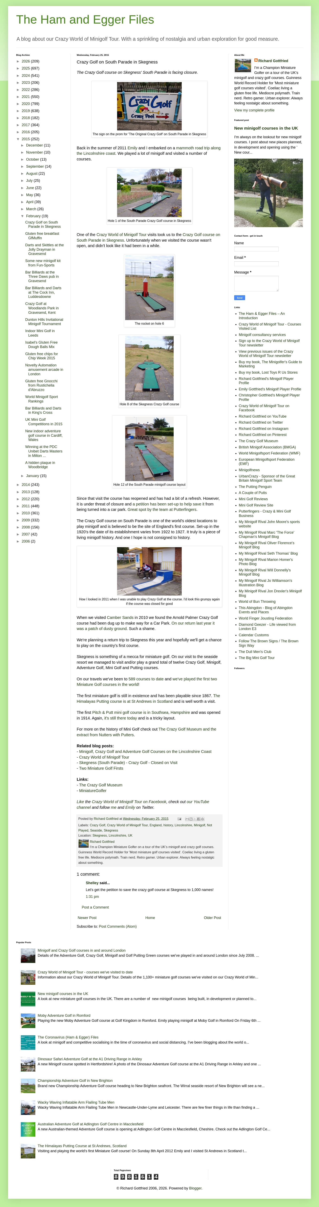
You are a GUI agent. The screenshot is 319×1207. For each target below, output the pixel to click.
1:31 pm (92, 897)
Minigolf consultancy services (262, 335)
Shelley (92, 883)
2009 (26, 520)
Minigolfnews (249, 470)
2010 (26, 513)
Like (80, 801)
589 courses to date (146, 679)
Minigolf (199, 825)
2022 (26, 90)
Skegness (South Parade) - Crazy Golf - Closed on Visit (128, 762)
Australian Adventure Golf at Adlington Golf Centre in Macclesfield (90, 1124)
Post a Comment (95, 907)
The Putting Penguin (255, 487)
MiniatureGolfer (92, 790)
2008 (26, 527)
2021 (26, 97)
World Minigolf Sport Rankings (41, 399)
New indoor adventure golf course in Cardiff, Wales (44, 435)
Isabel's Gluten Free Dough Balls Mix (41, 344)
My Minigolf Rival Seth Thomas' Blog (268, 553)
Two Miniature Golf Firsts (101, 768)
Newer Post (87, 918)
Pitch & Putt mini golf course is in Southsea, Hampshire (141, 712)
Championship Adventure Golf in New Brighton (75, 1081)
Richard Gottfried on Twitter (261, 422)
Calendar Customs (254, 635)
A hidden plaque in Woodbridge (40, 465)
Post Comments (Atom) (118, 926)
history (168, 825)
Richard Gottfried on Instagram (264, 429)
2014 (26, 485)
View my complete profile (254, 110)
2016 (26, 132)
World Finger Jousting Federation (266, 618)
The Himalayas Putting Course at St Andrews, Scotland (82, 1146)
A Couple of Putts (253, 493)
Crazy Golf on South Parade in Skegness (43, 224)
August (32, 174)
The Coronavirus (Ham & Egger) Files (68, 1037)
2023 (26, 83)
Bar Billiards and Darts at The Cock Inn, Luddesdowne (43, 292)
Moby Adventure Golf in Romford (64, 1016)
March (31, 209)
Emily (132, 148)
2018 (26, 118)
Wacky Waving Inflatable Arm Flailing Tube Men (76, 1102)
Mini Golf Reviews (253, 499)
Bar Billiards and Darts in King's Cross (43, 410)
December (35, 145)
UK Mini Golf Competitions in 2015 (43, 422)
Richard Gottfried (273, 61)
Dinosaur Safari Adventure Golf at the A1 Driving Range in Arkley (90, 1059)
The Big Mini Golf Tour (257, 658)
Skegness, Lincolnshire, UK (112, 835)
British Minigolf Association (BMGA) (267, 447)
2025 (26, 68)
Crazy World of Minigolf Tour (122, 234)
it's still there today (120, 718)
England (156, 825)
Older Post (212, 918)
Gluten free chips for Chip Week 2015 (41, 356)
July (30, 181)
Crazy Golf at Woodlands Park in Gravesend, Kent (42, 308)
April (30, 202)
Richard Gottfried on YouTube (263, 416)
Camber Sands (120, 617)
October (33, 159)
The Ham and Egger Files (85, 19)
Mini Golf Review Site (256, 505)
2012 (26, 499)
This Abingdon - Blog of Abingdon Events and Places (266, 610)
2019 (26, 111)
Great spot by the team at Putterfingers (162, 509)
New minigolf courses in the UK (266, 128)
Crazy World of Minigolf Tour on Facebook (129, 801)
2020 (26, 104)
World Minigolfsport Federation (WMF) (269, 453)
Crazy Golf (97, 825)
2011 (26, 506)
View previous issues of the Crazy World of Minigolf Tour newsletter (266, 353)
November (35, 152)
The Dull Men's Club (255, 652)
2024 (26, 76)
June (30, 188)
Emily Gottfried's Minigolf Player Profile (270, 389)
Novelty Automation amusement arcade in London (44, 369)
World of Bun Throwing (257, 602)
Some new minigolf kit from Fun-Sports (43, 263)
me (113, 807)
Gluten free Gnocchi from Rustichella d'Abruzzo (41, 385)
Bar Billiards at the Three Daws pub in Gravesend (42, 276)
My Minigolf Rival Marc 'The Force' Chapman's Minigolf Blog (266, 534)
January (33, 476)
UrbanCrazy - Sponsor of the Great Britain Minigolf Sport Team (267, 478)
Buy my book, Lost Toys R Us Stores (268, 372)
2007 (26, 534)
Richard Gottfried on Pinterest (263, 435)
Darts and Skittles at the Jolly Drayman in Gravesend (44, 249)
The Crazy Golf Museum (100, 785)
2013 (26, 492)
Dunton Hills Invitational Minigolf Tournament (44, 322)
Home (150, 918)
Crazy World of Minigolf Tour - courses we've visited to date (85, 972)
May (30, 195)
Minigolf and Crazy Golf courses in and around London (82, 950)
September (35, 166)
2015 (26, 139)
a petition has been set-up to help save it (168, 504)
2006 (26, 541)
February (34, 216)
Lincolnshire (183, 825)
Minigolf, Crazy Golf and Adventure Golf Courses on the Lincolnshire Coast (145, 751)
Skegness (111, 830)
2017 (26, 125)
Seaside (96, 830)
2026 (26, 61)
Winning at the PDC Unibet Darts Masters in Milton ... (43, 451)
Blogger (195, 1188)
